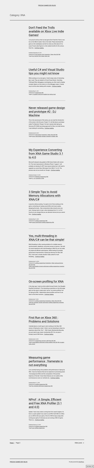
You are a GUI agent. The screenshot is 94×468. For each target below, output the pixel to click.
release (42, 56)
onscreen (41, 266)
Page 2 (18, 443)
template (45, 94)
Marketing (37, 176)
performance (39, 222)
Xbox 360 (56, 54)
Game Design (38, 134)
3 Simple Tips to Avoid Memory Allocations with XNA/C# (44, 195)
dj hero (33, 136)
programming (38, 92)
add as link (40, 94)
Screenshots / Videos (48, 54)
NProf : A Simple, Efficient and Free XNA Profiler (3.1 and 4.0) (45, 403)
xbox (48, 56)
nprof (33, 428)
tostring (51, 94)
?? (32, 94)
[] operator (35, 94)
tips (48, 94)
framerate (36, 302)
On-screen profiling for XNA (46, 281)
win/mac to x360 (45, 340)
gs (41, 178)
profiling (37, 220)
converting (38, 178)
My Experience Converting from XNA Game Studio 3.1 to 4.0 (46, 153)
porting (46, 342)
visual (54, 94)
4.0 (34, 178)
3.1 (32, 178)
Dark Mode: (90, 466)
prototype (44, 136)
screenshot (48, 136)
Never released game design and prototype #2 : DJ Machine (47, 111)
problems (51, 342)
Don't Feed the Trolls (39, 54)
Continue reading (39, 48)
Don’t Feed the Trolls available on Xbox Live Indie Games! (46, 31)
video (57, 136)
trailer (46, 56)
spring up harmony (59, 263)
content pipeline (35, 342)
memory (34, 222)
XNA (59, 54)
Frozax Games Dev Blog (47, 5)
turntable (53, 136)
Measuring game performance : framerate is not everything (46, 361)
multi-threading (35, 266)
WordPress (81, 461)
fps (33, 302)
